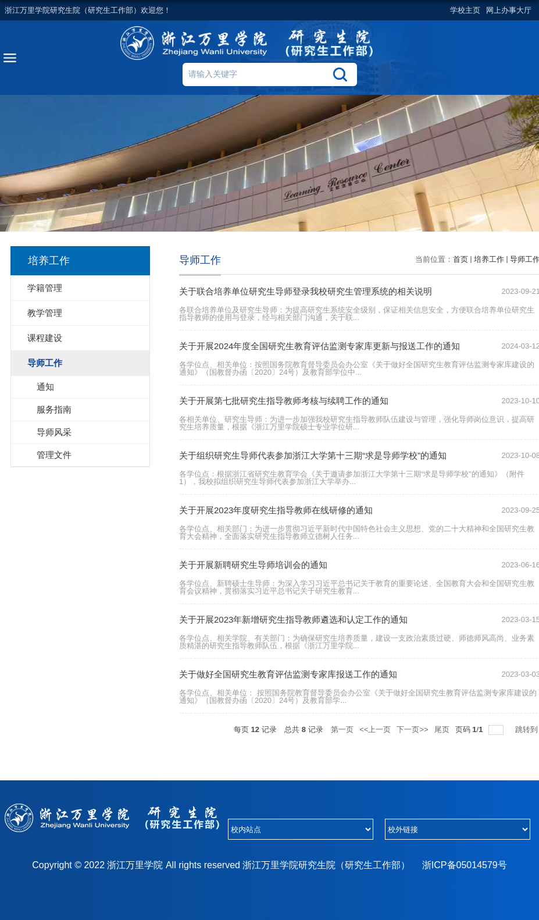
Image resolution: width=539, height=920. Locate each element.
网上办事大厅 (508, 10)
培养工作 (489, 259)
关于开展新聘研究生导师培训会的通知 (253, 565)
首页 (460, 259)
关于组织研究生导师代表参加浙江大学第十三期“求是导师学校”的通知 (313, 455)
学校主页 (465, 10)
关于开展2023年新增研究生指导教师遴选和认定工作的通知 (293, 619)
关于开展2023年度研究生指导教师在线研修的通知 (276, 510)
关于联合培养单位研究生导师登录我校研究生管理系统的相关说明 (305, 291)
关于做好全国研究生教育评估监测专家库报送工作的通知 (288, 674)
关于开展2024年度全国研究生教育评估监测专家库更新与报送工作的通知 (319, 346)
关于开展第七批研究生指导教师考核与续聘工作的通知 (283, 401)
